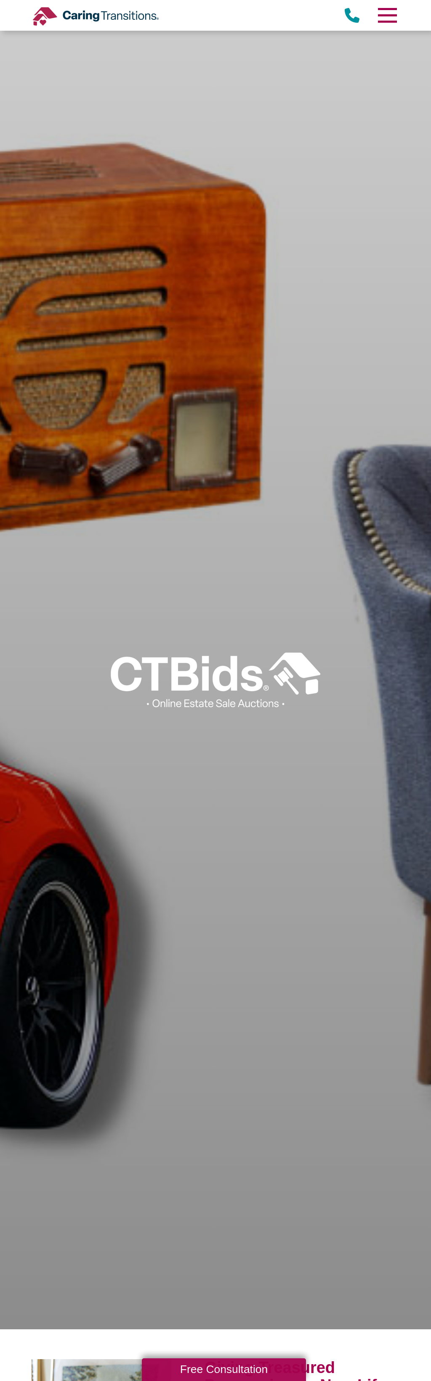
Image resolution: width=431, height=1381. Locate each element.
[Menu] (386, 15)
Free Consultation (224, 1369)
